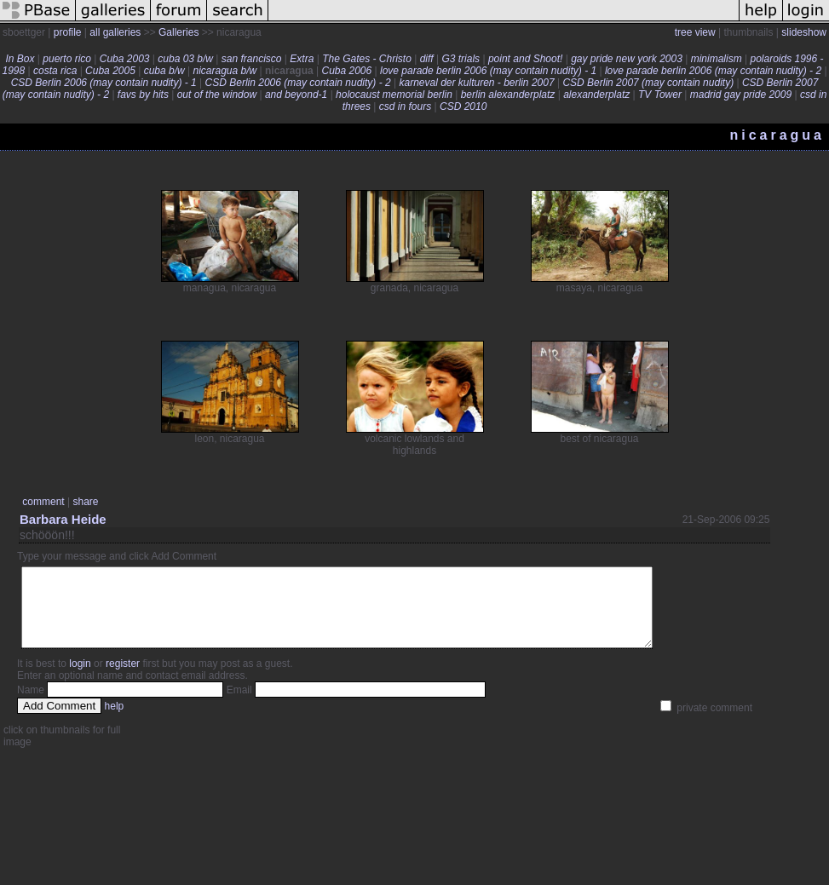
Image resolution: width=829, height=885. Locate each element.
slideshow (803, 32)
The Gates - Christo (367, 59)
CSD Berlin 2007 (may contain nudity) (648, 83)
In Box (19, 59)
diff (427, 59)
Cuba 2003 (125, 59)
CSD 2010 (463, 106)
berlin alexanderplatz (508, 95)
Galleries (178, 32)
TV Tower (660, 95)
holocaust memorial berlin (394, 95)
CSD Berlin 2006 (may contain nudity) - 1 (104, 83)
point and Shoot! (525, 59)
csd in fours (405, 106)
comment (43, 502)
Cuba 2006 (346, 71)
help (114, 721)
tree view (695, 32)
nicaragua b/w (224, 71)
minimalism (716, 59)
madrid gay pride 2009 (741, 95)
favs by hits (143, 95)
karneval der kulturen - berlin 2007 (476, 83)
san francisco (252, 59)
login (79, 679)
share (85, 502)
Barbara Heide (63, 519)
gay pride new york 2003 (626, 59)
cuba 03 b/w (185, 59)
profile (68, 32)
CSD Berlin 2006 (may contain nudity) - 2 (298, 83)
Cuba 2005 (110, 71)
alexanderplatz (596, 95)
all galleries (115, 32)
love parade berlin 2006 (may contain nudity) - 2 (713, 71)
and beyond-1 (296, 95)
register (123, 679)
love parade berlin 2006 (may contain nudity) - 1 (488, 71)
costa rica (55, 71)
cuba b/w (164, 71)
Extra (302, 59)
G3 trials (460, 59)
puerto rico (67, 59)
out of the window (216, 95)
